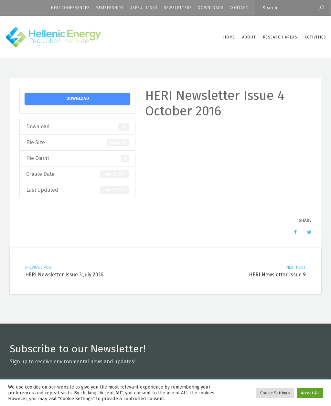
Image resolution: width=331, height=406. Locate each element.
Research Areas (280, 37)
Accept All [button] (310, 392)
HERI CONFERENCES (70, 7)
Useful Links (144, 7)
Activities (315, 37)
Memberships (110, 7)
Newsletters (178, 7)
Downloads (211, 7)
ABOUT (249, 37)
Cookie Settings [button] (275, 392)
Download (77, 98)
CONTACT (239, 7)
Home (229, 37)
